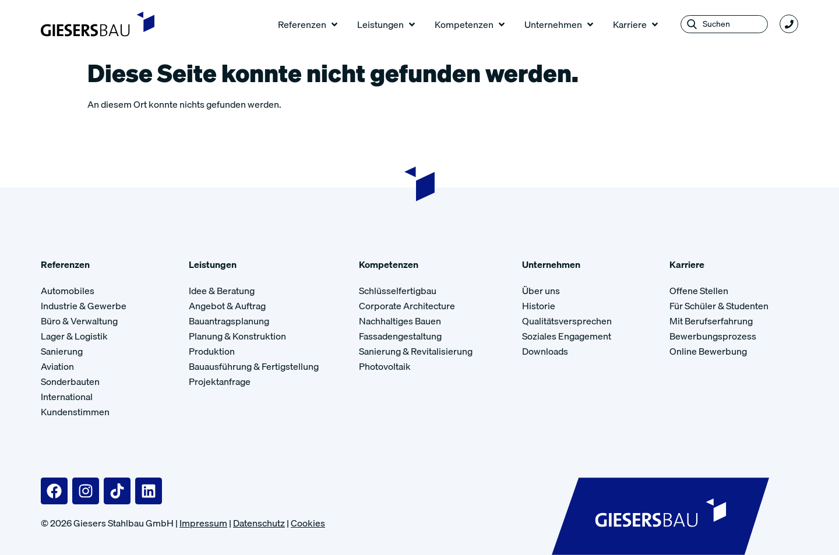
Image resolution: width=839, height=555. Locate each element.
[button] (308, 24)
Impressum (203, 523)
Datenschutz (259, 523)
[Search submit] (692, 24)
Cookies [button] (308, 523)
